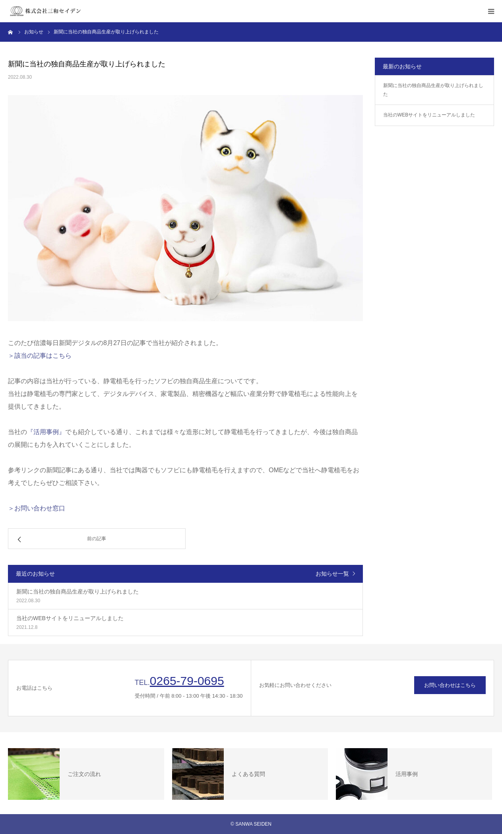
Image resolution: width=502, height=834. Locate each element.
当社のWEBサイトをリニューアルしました (429, 115)
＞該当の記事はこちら (40, 355)
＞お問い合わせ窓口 (36, 508)
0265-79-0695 (187, 680)
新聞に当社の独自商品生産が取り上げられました (433, 90)
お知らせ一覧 (332, 573)
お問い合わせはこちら (450, 685)
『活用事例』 (46, 432)
